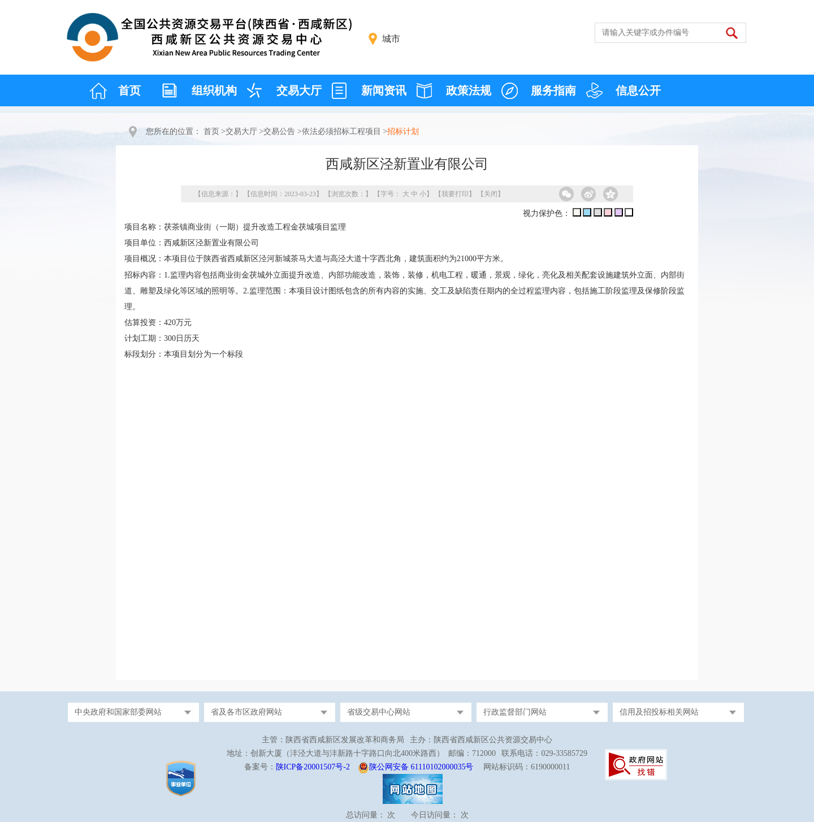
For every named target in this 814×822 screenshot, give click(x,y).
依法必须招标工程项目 (341, 131)
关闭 (490, 194)
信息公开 (638, 90)
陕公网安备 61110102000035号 (421, 767)
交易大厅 (299, 90)
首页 (129, 90)
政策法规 (468, 90)
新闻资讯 (383, 90)
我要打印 (455, 194)
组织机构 (214, 90)
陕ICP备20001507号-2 (313, 767)
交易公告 (279, 131)
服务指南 (553, 90)
